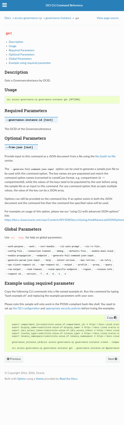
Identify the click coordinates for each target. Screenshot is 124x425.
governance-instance (58, 18)
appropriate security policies (63, 308)
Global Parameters (20, 58)
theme (40, 378)
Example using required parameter (30, 63)
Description (16, 42)
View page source (108, 18)
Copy (112, 317)
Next (112, 359)
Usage (12, 46)
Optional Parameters (21, 54)
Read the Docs (68, 378)
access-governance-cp (28, 18)
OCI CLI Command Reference (64, 5)
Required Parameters (21, 50)
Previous (14, 359)
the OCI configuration (26, 308)
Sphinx (21, 378)
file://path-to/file (105, 156)
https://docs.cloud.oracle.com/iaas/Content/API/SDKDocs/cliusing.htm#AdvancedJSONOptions (64, 220)
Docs (8, 18)
